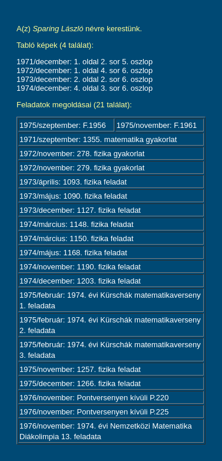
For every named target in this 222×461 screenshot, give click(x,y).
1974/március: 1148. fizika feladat (76, 224)
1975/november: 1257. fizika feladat (80, 369)
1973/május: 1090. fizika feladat (73, 196)
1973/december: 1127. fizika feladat (80, 210)
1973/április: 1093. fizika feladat (73, 181)
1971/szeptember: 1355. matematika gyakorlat (98, 139)
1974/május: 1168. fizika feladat (73, 252)
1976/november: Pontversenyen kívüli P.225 (93, 411)
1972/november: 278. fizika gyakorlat (81, 153)
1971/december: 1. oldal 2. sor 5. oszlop (84, 61)
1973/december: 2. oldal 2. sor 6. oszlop (84, 79)
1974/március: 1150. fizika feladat (76, 238)
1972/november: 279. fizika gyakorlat (81, 167)
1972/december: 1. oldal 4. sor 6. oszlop (84, 70)
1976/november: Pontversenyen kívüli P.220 (93, 397)
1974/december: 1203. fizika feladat (80, 280)
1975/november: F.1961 (157, 125)
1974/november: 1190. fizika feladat (80, 266)
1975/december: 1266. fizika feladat (80, 383)
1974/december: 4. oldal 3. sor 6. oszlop (84, 88)
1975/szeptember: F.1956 (62, 125)
